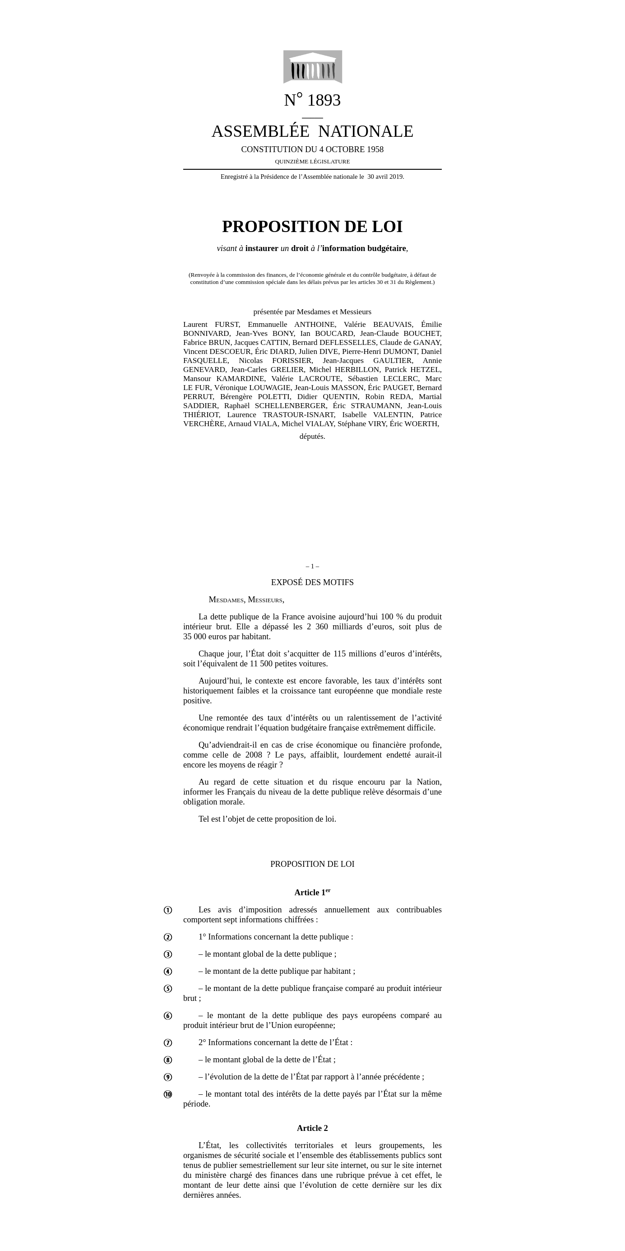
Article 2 (312, 1128)
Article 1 (313, 892)
